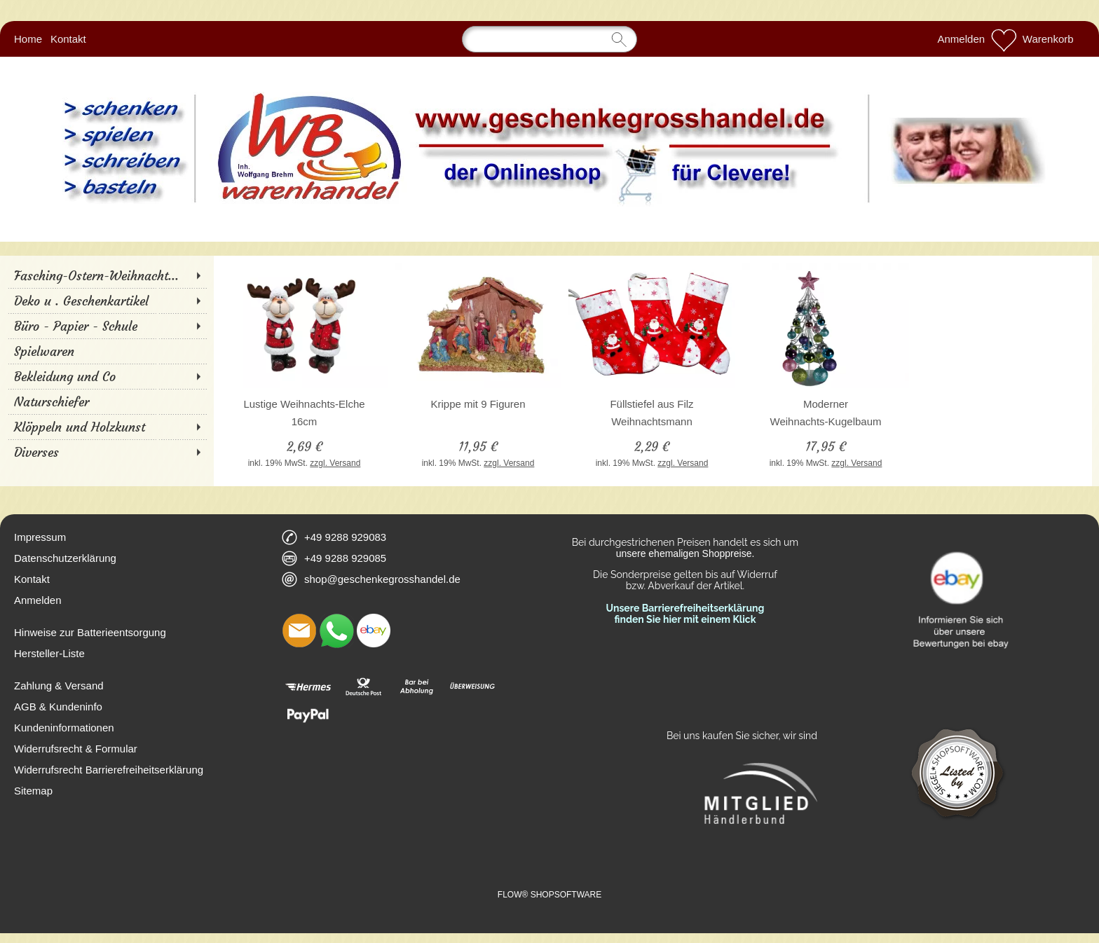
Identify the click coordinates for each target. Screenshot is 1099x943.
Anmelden (961, 39)
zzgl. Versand (335, 463)
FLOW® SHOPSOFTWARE (549, 895)
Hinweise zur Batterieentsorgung (90, 632)
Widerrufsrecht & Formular (75, 749)
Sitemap (33, 791)
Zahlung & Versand (59, 685)
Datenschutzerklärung (65, 558)
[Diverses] (107, 451)
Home (28, 39)
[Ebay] (373, 630)
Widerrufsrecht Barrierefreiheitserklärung (108, 770)
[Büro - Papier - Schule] (107, 325)
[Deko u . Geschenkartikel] (107, 300)
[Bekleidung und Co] (107, 376)
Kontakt (68, 39)
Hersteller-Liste (49, 653)
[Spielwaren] (107, 351)
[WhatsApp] (336, 630)
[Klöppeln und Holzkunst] (107, 426)
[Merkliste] (1004, 39)
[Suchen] (549, 39)
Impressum (40, 537)
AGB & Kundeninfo (58, 707)
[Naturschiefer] (107, 401)
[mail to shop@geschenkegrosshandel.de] (299, 630)
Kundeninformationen (64, 728)
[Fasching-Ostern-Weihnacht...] (107, 275)
